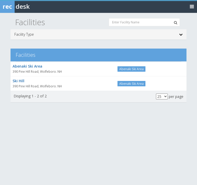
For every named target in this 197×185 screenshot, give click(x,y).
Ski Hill (18, 80)
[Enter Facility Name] (144, 22)
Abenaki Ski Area (27, 66)
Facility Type (98, 34)
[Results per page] (162, 96)
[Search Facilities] (176, 23)
